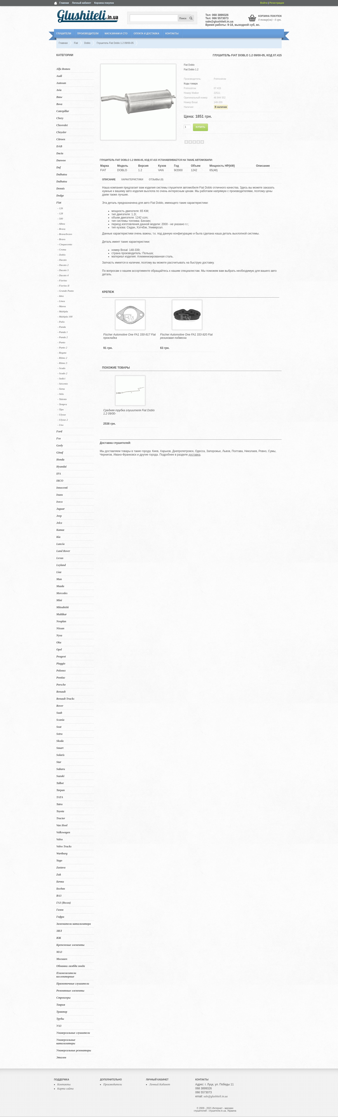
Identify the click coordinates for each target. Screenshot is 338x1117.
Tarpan (60, 790)
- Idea (61, 295)
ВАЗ (58, 895)
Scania (60, 719)
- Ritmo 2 (62, 357)
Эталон (61, 1057)
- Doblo (61, 254)
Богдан (60, 888)
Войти (264, 3)
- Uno (60, 424)
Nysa (59, 635)
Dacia (59, 153)
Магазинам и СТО (116, 33)
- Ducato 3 (63, 270)
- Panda (62, 326)
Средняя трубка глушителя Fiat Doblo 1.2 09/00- (129, 412)
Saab (59, 712)
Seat (58, 726)
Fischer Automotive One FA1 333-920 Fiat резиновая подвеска (186, 336)
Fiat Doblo (189, 65)
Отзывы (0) (156, 179)
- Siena (61, 388)
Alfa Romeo (63, 69)
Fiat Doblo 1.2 (191, 69)
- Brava (61, 228)
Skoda (60, 741)
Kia (58, 537)
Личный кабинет (81, 3)
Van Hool (61, 825)
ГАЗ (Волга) (63, 902)
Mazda (60, 586)
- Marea (62, 306)
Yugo (59, 860)
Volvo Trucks (64, 846)
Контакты (171, 33)
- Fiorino (62, 280)
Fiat (58, 202)
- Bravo (61, 239)
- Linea (61, 301)
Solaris (60, 755)
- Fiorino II (63, 285)
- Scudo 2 (62, 373)
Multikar (61, 614)
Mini (59, 600)
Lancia (60, 544)
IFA (58, 473)
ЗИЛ (59, 930)
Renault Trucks (65, 698)
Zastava (60, 867)
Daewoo (61, 160)
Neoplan (61, 621)
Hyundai (61, 466)
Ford (59, 431)
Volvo (59, 839)
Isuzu (59, 494)
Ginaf (59, 452)
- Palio (61, 321)
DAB (59, 146)
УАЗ (58, 1025)
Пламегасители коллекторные (66, 974)
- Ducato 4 (63, 275)
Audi (59, 76)
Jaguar (60, 508)
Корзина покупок (104, 3)
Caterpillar (62, 111)
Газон (59, 909)
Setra (59, 734)
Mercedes (61, 593)
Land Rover (63, 551)
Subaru (60, 769)
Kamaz (60, 530)
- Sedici (61, 378)
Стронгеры (63, 997)
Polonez (60, 670)
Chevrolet (62, 125)
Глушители (63, 33)
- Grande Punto (66, 290)
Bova (59, 104)
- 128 (60, 213)
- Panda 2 (63, 337)
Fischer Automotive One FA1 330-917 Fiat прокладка (129, 336)
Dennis (60, 188)
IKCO (59, 480)
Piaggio (60, 663)
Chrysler (61, 132)
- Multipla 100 (65, 316)
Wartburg (61, 853)
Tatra (59, 804)
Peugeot (61, 656)
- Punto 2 (62, 347)
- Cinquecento (65, 244)
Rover (59, 705)
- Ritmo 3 (62, 363)
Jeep (59, 515)
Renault (60, 691)
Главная (64, 3)
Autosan (61, 83)
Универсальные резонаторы (73, 1050)
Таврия (60, 1004)
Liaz (58, 572)
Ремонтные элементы (70, 990)
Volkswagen (63, 832)
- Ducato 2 (63, 265)
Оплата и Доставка (146, 33)
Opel (59, 649)
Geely (59, 445)
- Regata (62, 352)
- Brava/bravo (65, 234)
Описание (108, 179)
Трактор (61, 1011)
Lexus (59, 558)
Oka (58, 642)
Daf (58, 167)
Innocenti (62, 487)
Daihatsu (61, 174)
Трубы (60, 1018)
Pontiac (60, 677)
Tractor (60, 818)
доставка (194, 454)
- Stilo (61, 393)
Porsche (61, 684)
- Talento (62, 399)
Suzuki (60, 776)
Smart (59, 748)
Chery (59, 118)
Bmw (59, 97)
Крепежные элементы (70, 945)
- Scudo (61, 368)
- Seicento (63, 383)
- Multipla (63, 311)
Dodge (60, 195)
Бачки (60, 881)
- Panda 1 (63, 332)
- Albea (61, 223)
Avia (58, 90)
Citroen (60, 139)
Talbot (60, 783)
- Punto (61, 342)
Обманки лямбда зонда (70, 966)
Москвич (61, 959)
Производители (88, 33)
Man (59, 579)
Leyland (61, 565)
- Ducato (62, 259)
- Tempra (62, 404)
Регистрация (276, 3)
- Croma (62, 249)
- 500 (60, 218)
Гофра (60, 916)
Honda (60, 459)
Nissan (60, 628)
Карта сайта (65, 1088)
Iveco (59, 501)
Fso (58, 438)
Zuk (58, 874)
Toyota (60, 811)
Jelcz (59, 523)
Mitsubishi (62, 607)
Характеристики (132, 179)
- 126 (60, 208)
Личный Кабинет (159, 1084)
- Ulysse (62, 414)
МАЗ (59, 952)
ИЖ (58, 938)
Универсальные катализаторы (65, 1041)
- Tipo (61, 409)
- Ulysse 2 (63, 419)
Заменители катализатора (73, 923)
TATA (59, 797)
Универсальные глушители (73, 1032)
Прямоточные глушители (72, 983)
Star (58, 762)
